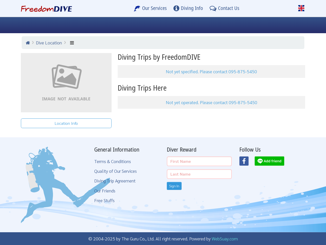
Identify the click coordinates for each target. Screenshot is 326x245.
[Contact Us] (224, 8)
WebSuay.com (225, 238)
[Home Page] (46, 8)
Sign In (174, 185)
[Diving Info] (188, 8)
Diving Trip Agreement (114, 180)
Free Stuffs (104, 200)
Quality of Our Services (115, 171)
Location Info (66, 123)
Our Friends (104, 190)
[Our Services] (150, 8)
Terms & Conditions (112, 161)
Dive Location (49, 42)
